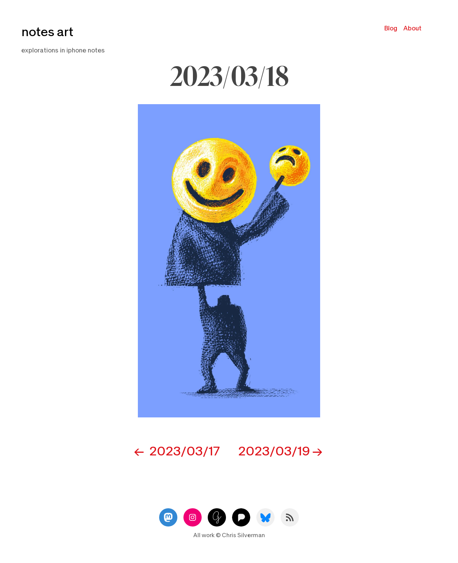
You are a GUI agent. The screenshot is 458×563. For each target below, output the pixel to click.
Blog (390, 28)
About (412, 28)
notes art (47, 32)
